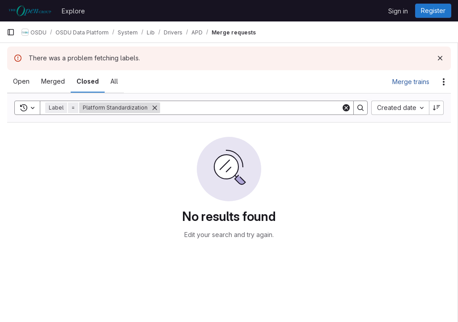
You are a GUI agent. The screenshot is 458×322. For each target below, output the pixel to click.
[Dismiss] (440, 58)
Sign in (398, 11)
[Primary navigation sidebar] (11, 32)
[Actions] (444, 82)
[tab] (21, 81)
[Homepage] (30, 11)
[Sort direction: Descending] (436, 108)
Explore (73, 11)
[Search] (250, 107)
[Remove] (154, 107)
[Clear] (346, 107)
